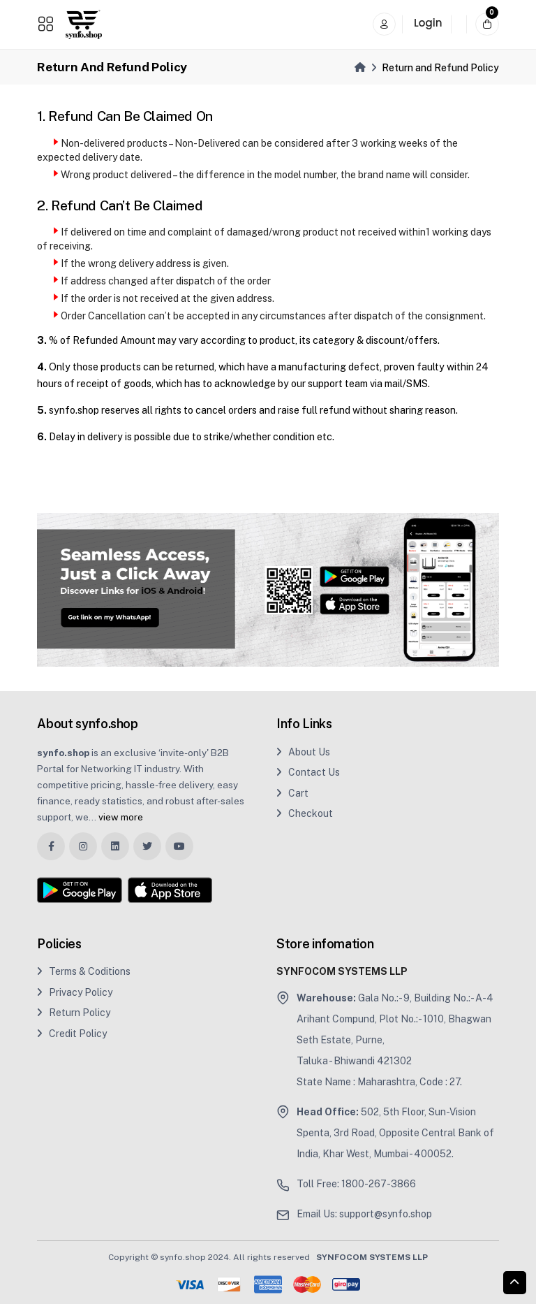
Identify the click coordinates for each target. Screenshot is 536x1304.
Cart (292, 793)
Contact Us (308, 772)
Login (428, 22)
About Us (303, 752)
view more (120, 817)
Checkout (304, 813)
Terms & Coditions (84, 971)
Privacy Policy (74, 992)
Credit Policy (72, 1033)
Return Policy (73, 1012)
